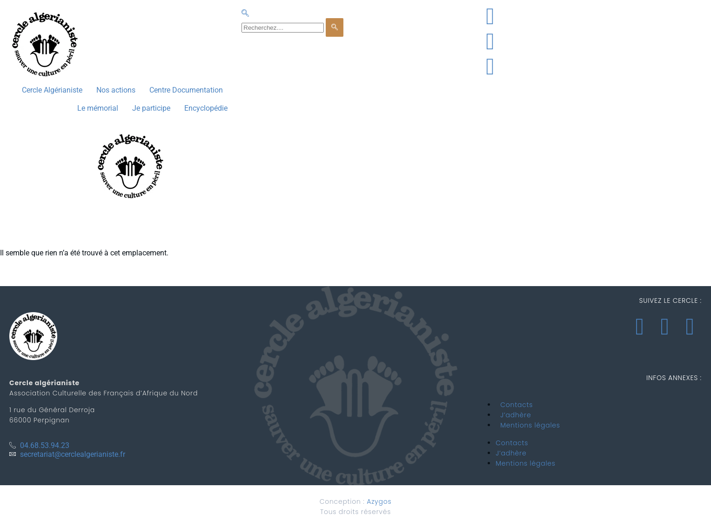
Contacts (516, 404)
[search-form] (282, 28)
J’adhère (515, 415)
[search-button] (334, 27)
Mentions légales (530, 425)
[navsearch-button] (245, 13)
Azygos (379, 501)
